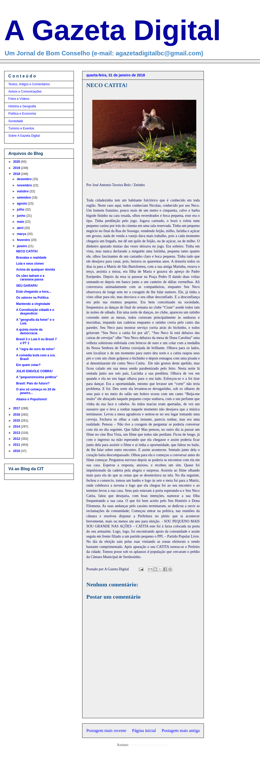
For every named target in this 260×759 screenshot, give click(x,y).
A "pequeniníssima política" (36, 377)
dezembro (24, 179)
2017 (17, 408)
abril (20, 228)
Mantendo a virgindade (33, 304)
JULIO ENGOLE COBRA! (34, 371)
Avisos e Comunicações (25, 91)
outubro (23, 191)
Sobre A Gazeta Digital (24, 136)
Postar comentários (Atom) (149, 745)
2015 (17, 420)
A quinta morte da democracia (29, 331)
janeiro (22, 246)
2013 (17, 433)
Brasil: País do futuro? (33, 383)
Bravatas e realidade (31, 257)
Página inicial (144, 730)
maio (21, 222)
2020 (17, 161)
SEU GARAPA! (27, 285)
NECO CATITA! (27, 251)
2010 (17, 451)
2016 (17, 414)
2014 (17, 426)
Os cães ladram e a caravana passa (30, 277)
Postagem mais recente (106, 730)
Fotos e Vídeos (18, 99)
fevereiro (24, 240)
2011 (17, 445)
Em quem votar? (28, 365)
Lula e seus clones (30, 263)
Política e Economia (22, 113)
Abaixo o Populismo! (31, 399)
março (22, 234)
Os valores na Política (32, 297)
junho (21, 216)
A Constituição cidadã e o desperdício (35, 311)
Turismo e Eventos (21, 128)
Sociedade (15, 121)
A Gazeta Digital (112, 30)
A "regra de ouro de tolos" (35, 349)
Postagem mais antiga (181, 730)
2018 (17, 174)
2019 (17, 168)
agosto (22, 203)
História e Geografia (22, 106)
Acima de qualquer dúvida (35, 269)
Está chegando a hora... (33, 291)
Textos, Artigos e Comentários (29, 84)
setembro (24, 197)
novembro (25, 185)
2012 (17, 439)
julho (21, 209)
